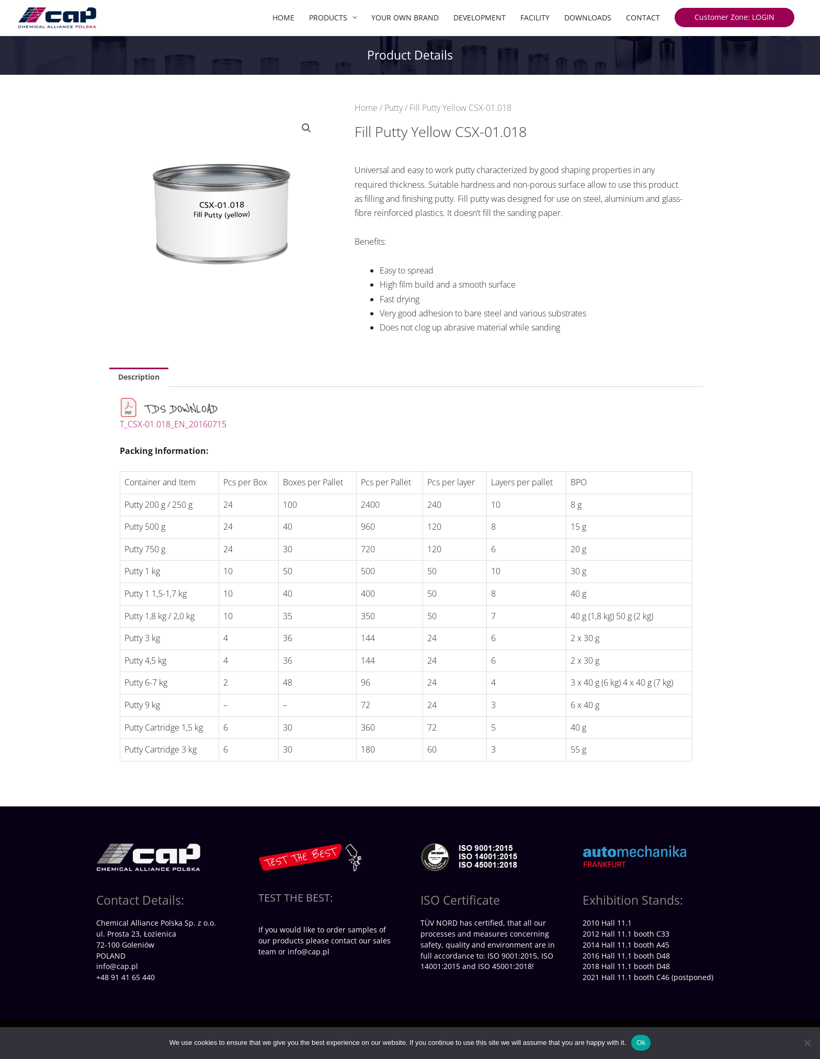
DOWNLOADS (587, 17)
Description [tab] (139, 377)
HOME (283, 17)
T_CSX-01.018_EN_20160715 (173, 424)
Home (366, 107)
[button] (306, 128)
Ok (640, 1042)
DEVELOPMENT (479, 17)
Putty (393, 107)
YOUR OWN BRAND (405, 17)
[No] (807, 1043)
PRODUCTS (328, 17)
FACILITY (535, 17)
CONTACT (643, 17)
